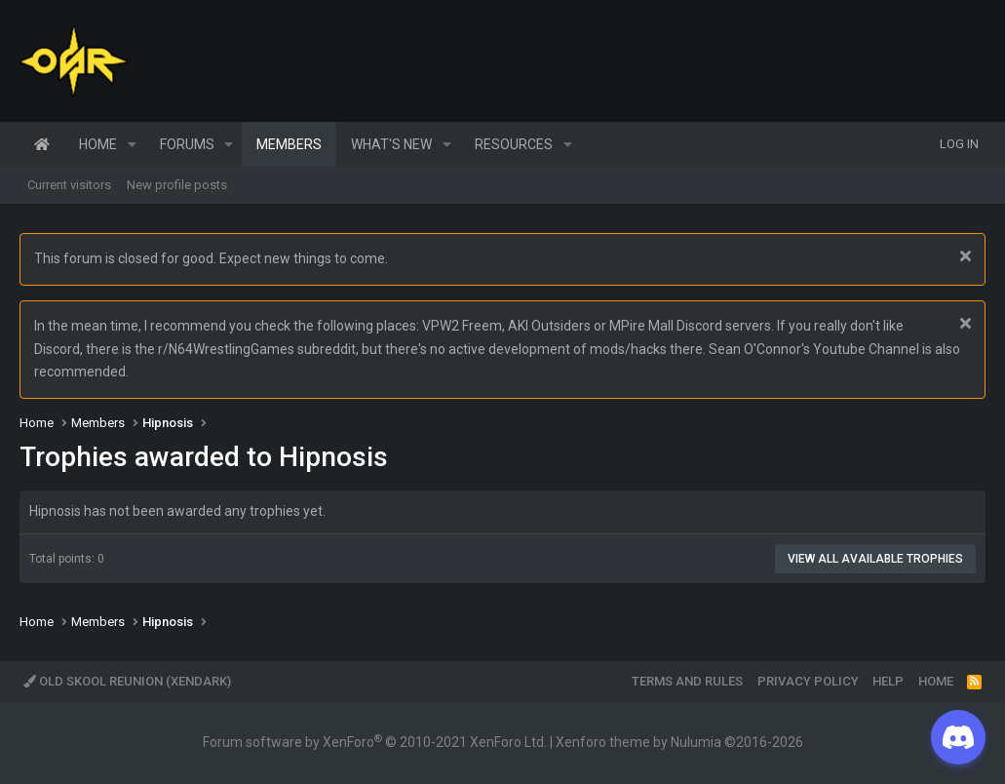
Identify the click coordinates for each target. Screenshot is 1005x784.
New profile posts (177, 184)
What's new (391, 144)
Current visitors (69, 184)
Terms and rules (687, 681)
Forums (187, 144)
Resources (514, 144)
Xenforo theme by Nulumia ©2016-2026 (679, 742)
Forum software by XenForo (375, 742)
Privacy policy (808, 681)
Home (41, 144)
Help (888, 681)
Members (289, 144)
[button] (132, 144)
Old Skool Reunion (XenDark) (127, 681)
